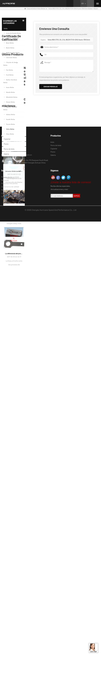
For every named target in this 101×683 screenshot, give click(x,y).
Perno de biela (9, 149)
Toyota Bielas (9, 124)
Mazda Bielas (9, 92)
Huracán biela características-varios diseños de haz (14, 440)
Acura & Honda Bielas (12, 33)
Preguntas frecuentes (9, 645)
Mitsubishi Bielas (10, 97)
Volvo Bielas (41, 9)
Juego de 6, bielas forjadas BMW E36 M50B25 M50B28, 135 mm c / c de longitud (17, 317)
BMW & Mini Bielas (12, 53)
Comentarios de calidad (10, 648)
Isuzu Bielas (9, 87)
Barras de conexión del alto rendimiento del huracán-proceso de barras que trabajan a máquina (14, 481)
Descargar (5, 642)
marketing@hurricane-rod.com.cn (19, 616)
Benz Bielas (9, 43)
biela (33, 9)
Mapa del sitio (6, 651)
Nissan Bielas (9, 102)
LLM (2, 655)
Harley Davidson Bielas (10, 81)
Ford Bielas (8, 75)
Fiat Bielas (8, 70)
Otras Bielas (9, 134)
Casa (27, 9)
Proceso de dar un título (10, 638)
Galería (6, 154)
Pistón (6, 144)
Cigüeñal (7, 139)
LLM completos (7, 658)
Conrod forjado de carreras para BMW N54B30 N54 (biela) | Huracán (17, 341)
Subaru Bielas (9, 114)
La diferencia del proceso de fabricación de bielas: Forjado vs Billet (14, 523)
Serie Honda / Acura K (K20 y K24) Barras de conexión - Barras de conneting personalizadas (17, 329)
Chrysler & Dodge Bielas (10, 63)
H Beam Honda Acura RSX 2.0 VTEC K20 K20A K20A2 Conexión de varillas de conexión (17, 353)
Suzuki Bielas (9, 119)
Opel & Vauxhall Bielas (10, 108)
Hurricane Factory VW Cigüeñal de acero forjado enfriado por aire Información (14, 399)
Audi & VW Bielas (11, 38)
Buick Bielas (9, 48)
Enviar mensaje (51, 86)
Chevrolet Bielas (10, 57)
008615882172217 (12, 610)
